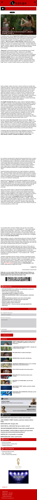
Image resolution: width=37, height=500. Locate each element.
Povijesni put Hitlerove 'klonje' (8, 451)
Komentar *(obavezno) (18, 322)
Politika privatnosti (6, 496)
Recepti (5, 439)
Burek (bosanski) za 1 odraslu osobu (9, 443)
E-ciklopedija (7, 449)
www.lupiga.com (10, 498)
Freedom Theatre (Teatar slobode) (9, 454)
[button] (2, 1)
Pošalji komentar (7, 335)
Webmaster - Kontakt (7, 493)
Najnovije (4, 339)
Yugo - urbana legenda (6, 453)
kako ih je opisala (8, 263)
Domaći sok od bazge (6, 442)
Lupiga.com (4, 487)
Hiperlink (6, 415)
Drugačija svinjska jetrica (7, 445)
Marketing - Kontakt (6, 494)
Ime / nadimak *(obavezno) (18, 314)
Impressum (4, 491)
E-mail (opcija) (18, 331)
